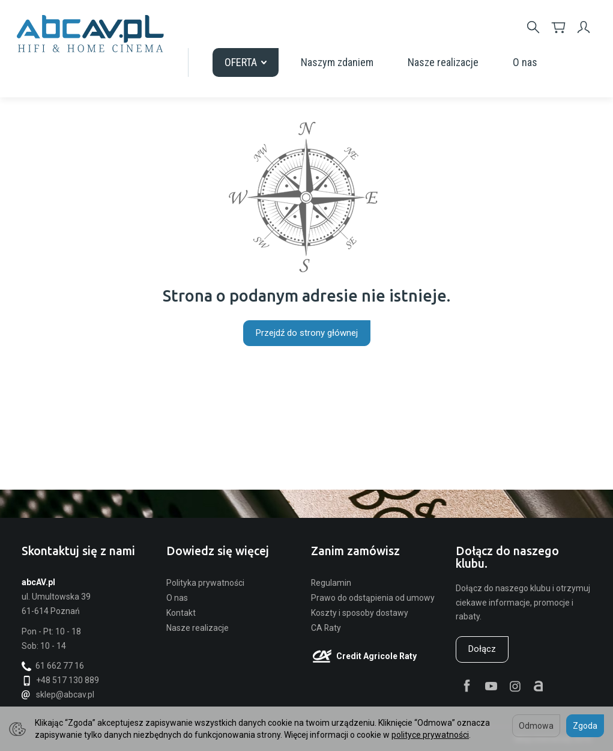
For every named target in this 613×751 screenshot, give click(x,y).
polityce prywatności (430, 735)
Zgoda (585, 726)
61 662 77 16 (53, 665)
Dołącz (482, 648)
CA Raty (326, 628)
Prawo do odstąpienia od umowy (373, 598)
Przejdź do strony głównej (307, 332)
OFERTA (246, 62)
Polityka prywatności (205, 583)
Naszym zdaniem (337, 62)
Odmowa (536, 726)
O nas (525, 62)
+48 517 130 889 (60, 680)
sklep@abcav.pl (58, 694)
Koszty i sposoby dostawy (359, 613)
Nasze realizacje (443, 62)
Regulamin (331, 583)
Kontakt (181, 613)
